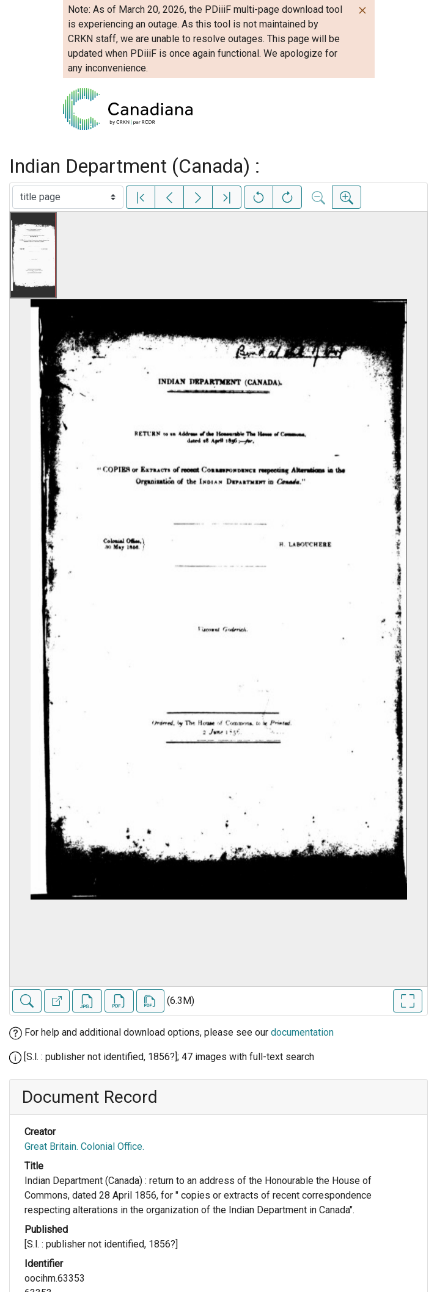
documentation (302, 1032)
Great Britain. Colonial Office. (84, 1146)
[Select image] (67, 197)
